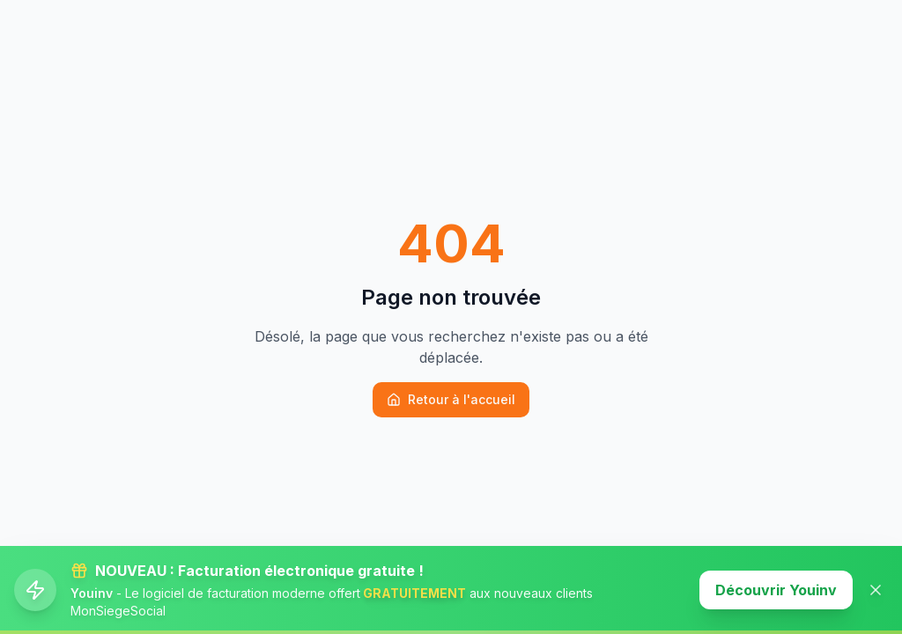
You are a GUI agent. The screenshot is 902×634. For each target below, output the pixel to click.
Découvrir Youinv (776, 590)
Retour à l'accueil (451, 399)
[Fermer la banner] (875, 590)
